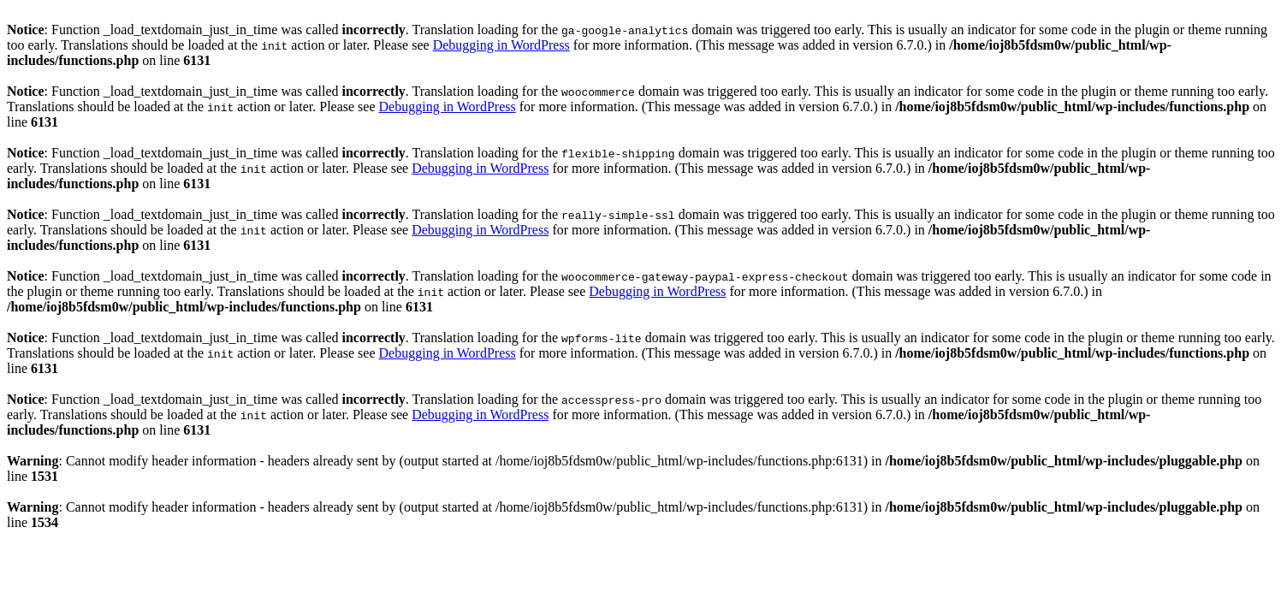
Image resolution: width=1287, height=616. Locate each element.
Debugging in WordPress (501, 45)
